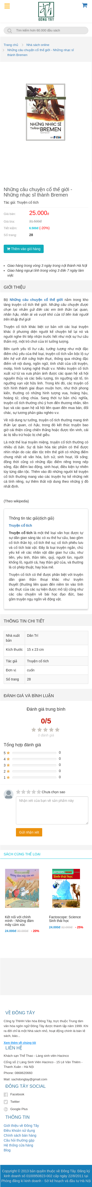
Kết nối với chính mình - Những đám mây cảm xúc (19, 921)
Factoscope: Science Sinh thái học (65, 919)
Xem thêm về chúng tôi (20, 1043)
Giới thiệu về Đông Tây (21, 1126)
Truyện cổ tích (20, 525)
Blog (7, 1150)
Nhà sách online (37, 45)
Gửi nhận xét (29, 832)
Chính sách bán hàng (20, 1135)
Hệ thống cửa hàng (18, 1145)
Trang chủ (11, 45)
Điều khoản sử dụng (19, 1130)
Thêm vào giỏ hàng (23, 249)
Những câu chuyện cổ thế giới (36, 300)
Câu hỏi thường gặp (19, 1140)
